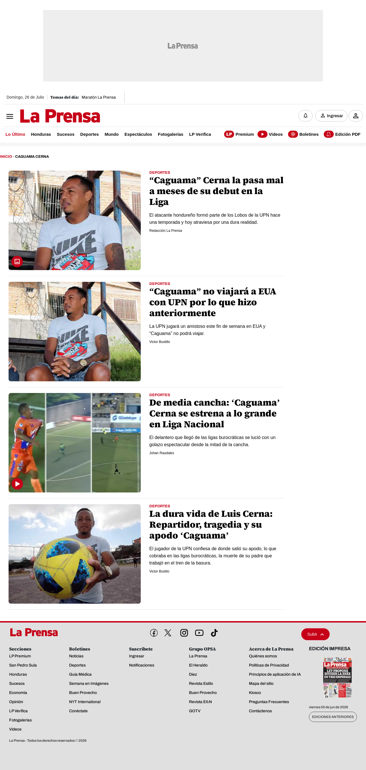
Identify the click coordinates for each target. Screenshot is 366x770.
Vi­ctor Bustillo (159, 342)
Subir (315, 634)
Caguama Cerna (32, 157)
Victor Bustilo (159, 571)
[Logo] (46, 116)
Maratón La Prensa (99, 97)
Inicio (6, 157)
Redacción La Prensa (165, 231)
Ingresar (335, 115)
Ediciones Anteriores (333, 717)
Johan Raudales (161, 453)
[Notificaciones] (305, 115)
